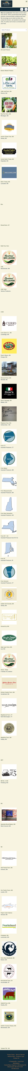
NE (1, 847)
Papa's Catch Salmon (6, 912)
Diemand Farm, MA (6, 378)
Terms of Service (20, 1054)
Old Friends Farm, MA (6, 867)
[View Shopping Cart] (26, 9)
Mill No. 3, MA (4, 781)
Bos (2, 204)
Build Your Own (5, 246)
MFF (2, 760)
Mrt (1, 803)
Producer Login (20, 1056)
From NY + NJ (4, 536)
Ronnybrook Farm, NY (7, 980)
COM (2, 312)
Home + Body (4, 669)
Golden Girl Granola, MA (7, 603)
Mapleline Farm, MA (6, 737)
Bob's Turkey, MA (5, 181)
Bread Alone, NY (5, 225)
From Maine (4, 468)
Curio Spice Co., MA (6, 332)
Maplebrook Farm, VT (6, 715)
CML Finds (3, 289)
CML (2, 266)
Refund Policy (11, 1056)
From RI (3, 558)
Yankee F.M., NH (5, 1048)
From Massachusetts (6, 490)
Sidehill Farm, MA (5, 1003)
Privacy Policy (11, 1054)
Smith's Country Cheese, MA (8, 1025)
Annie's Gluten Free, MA (7, 136)
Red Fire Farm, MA (6, 114)
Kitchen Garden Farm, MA (8, 692)
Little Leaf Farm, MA (6, 91)
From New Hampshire (6, 513)
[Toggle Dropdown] (21, 9)
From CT (3, 445)
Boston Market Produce (7, 70)
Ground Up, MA (5, 626)
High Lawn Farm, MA (6, 647)
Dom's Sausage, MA (6, 400)
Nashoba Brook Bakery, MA (8, 824)
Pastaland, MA (5, 935)
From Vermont (4, 581)
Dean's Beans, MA (6, 355)
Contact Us (16, 1058)
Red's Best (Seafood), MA (7, 958)
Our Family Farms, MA (7, 890)
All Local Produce (5, 49)
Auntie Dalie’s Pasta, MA (7, 159)
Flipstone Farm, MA (6, 423)
